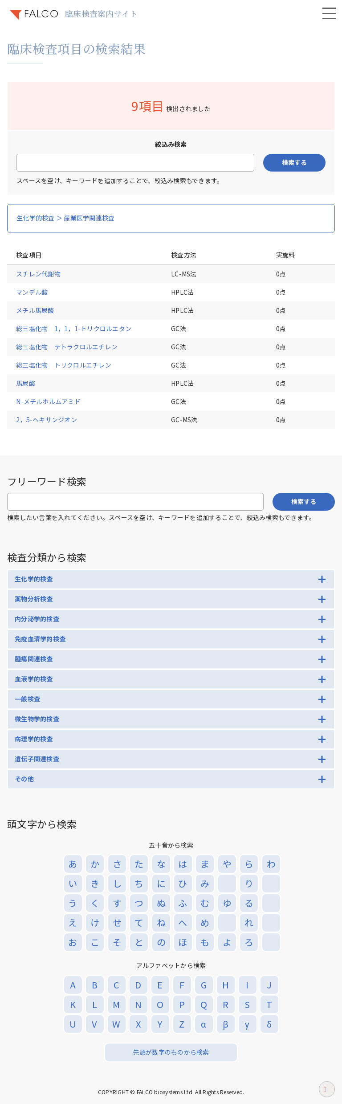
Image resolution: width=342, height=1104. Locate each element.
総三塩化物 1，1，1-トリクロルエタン (73, 328)
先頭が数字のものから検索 (171, 1052)
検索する (294, 162)
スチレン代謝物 (38, 273)
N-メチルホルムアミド (48, 401)
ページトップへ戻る (327, 1091)
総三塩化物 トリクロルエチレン (63, 364)
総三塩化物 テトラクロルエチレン (67, 346)
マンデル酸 (32, 292)
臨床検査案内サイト (101, 13)
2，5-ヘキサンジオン (46, 419)
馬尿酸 (25, 383)
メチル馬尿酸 (35, 310)
